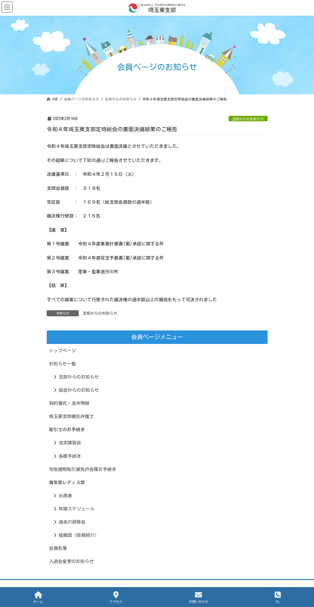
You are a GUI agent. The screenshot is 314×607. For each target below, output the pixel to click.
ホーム (38, 597)
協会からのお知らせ (76, 390)
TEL (278, 597)
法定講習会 (67, 442)
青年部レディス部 (67, 482)
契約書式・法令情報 (69, 403)
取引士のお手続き (67, 429)
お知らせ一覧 (62, 364)
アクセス (115, 597)
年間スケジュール (73, 509)
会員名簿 (58, 548)
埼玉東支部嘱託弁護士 (71, 416)
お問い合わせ (198, 597)
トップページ (62, 350)
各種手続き (67, 456)
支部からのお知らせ (248, 119)
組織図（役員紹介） (76, 535)
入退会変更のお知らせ (71, 561)
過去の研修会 (69, 522)
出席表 (62, 495)
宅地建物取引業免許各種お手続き (82, 469)
